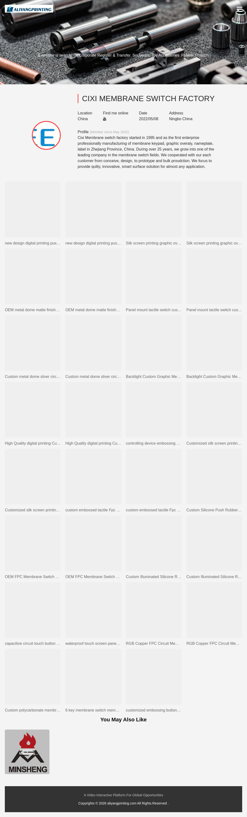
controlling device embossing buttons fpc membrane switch (154, 443)
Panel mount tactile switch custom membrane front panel (154, 310)
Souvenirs (141, 55)
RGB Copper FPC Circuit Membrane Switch (154, 643)
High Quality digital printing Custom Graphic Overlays (33, 443)
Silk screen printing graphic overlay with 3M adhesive (154, 243)
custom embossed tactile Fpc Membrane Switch (93, 510)
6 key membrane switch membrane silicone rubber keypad (93, 710)
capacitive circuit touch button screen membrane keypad (33, 643)
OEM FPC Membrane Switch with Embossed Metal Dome (33, 577)
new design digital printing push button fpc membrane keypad (33, 243)
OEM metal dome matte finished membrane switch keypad (33, 310)
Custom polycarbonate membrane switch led (33, 710)
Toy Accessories (165, 55)
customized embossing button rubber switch (154, 710)
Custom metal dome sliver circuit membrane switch (33, 377)
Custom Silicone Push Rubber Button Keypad (214, 510)
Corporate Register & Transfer (104, 55)
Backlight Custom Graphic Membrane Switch (154, 377)
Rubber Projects (195, 55)
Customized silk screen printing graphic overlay (214, 443)
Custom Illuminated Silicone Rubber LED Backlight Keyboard (154, 577)
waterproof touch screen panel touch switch (93, 643)
